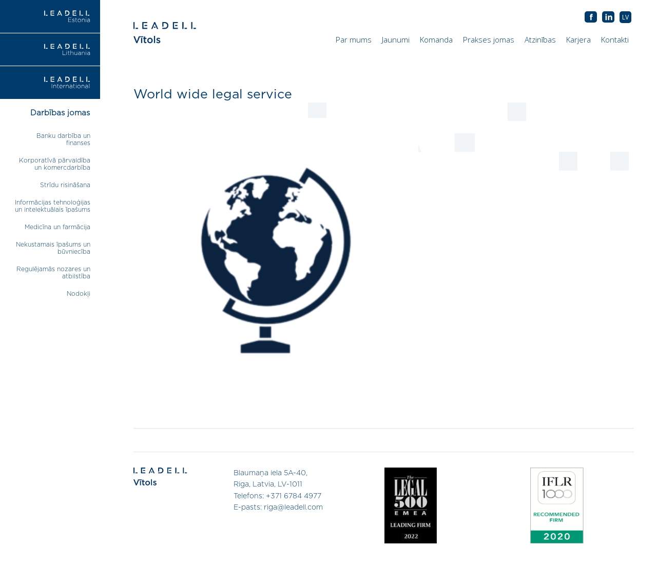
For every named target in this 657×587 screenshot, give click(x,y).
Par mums (354, 39)
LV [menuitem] (625, 17)
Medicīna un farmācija (57, 227)
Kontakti (615, 39)
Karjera (578, 39)
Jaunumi (396, 39)
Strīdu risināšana (65, 185)
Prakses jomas (488, 39)
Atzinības (540, 39)
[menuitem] (625, 17)
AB (608, 17)
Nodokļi (78, 294)
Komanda (436, 39)
